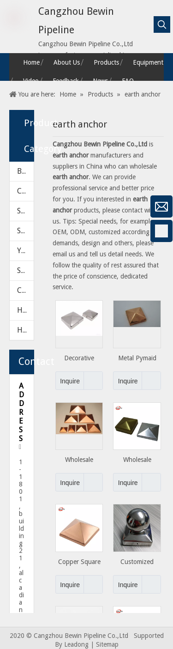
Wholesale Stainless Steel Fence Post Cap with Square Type (137, 460)
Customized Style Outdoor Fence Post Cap (137, 562)
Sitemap (107, 644)
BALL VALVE (25, 171)
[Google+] (11, 255)
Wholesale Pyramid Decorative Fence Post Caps (79, 460)
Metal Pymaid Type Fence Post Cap (137, 358)
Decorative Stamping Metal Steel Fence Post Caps (79, 358)
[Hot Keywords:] (162, 24)
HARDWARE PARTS (25, 330)
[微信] (11, 206)
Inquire (67, 380)
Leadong (76, 644)
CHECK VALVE (25, 191)
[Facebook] (11, 231)
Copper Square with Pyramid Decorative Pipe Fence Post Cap (79, 562)
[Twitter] (11, 304)
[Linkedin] (11, 280)
